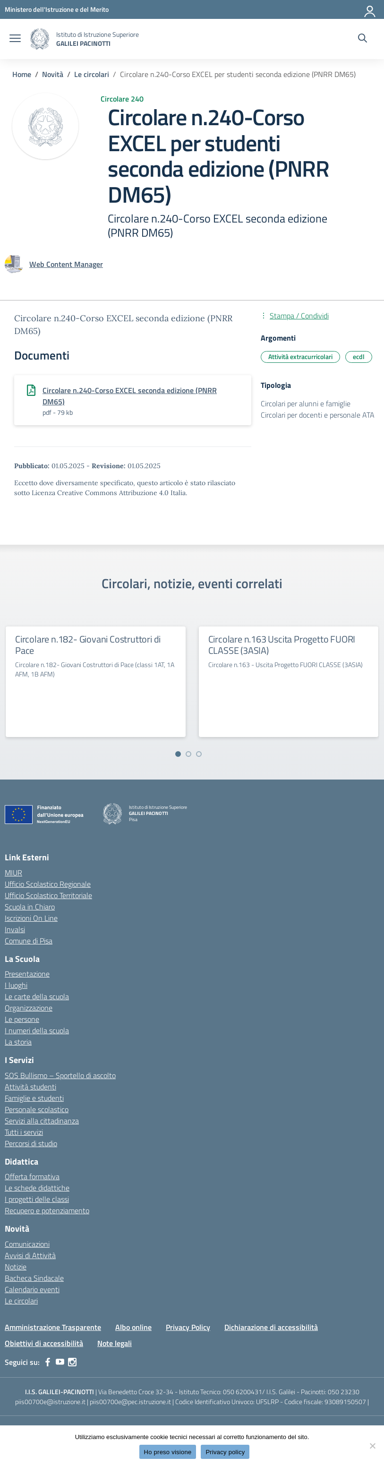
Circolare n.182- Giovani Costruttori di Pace (88, 645)
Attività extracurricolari (300, 356)
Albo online (133, 1327)
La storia (18, 1041)
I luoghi (16, 985)
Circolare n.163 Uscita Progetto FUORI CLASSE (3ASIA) (282, 645)
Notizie (15, 1266)
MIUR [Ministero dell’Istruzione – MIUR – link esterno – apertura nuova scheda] (13, 872)
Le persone (22, 1019)
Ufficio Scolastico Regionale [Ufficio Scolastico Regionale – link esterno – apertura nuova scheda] (48, 884)
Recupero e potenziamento (47, 1210)
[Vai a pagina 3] (199, 754)
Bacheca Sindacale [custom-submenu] (34, 1278)
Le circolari (21, 1300)
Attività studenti (30, 1086)
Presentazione (27, 973)
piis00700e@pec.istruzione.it (130, 1401)
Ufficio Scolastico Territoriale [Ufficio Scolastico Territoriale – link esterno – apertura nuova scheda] (48, 895)
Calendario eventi (32, 1289)
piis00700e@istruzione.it (50, 1401)
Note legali (114, 1343)
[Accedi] (370, 9)
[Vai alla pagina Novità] (52, 74)
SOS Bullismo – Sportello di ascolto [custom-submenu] (60, 1075)
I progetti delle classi (37, 1199)
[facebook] (47, 1362)
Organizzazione (28, 1007)
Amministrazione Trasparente (53, 1327)
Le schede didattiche (37, 1187)
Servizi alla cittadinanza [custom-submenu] (42, 1120)
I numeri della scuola (37, 1030)
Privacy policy (225, 1452)
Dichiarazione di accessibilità (271, 1327)
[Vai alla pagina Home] (21, 74)
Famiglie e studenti (34, 1098)
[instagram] (72, 1362)
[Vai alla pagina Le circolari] (91, 74)
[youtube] (60, 1362)
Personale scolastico (36, 1109)
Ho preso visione (168, 1452)
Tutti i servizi (24, 1132)
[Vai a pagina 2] (188, 754)
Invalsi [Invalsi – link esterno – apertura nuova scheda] (15, 929)
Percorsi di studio (31, 1143)
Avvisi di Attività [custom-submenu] (30, 1255)
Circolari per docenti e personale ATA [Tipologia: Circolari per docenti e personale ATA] (318, 414)
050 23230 (343, 1392)
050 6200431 (242, 1392)
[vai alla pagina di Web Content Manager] (66, 264)
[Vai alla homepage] (39, 39)
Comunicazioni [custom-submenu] (27, 1244)
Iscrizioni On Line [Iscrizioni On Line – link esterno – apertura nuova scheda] (31, 918)
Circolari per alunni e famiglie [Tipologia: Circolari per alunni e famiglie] (305, 403)
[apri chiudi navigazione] (15, 39)
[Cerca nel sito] (362, 39)
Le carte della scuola (37, 996)
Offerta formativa (32, 1176)
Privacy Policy (188, 1327)
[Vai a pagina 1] (178, 754)
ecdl (359, 356)
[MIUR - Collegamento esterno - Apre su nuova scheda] (57, 9)
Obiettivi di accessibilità (44, 1343)
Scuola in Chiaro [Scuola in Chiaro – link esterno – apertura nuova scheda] (30, 906)
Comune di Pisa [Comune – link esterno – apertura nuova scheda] (28, 940)
